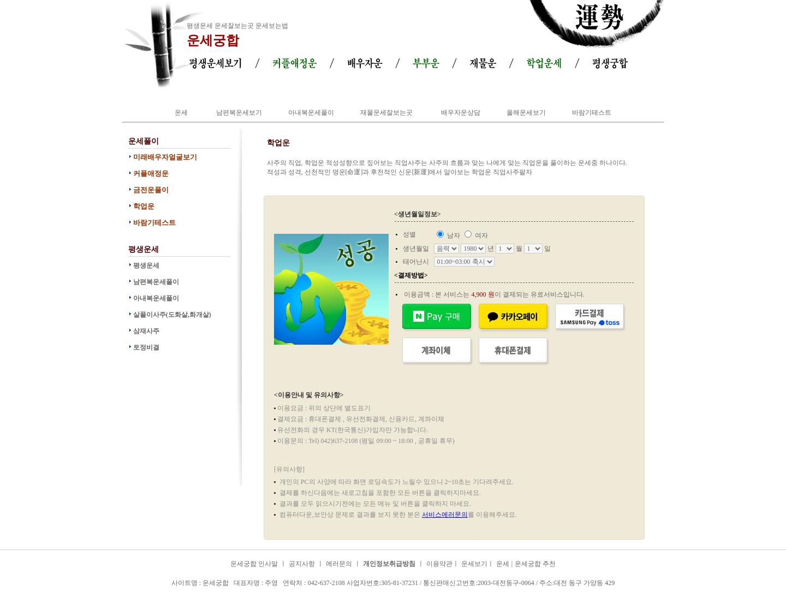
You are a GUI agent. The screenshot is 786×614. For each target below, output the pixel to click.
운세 (181, 112)
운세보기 (474, 564)
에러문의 (339, 564)
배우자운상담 (460, 112)
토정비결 (146, 347)
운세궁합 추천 (535, 564)
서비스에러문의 (445, 514)
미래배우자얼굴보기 (165, 157)
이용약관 (439, 564)
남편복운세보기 (239, 112)
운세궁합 (213, 40)
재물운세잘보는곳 (386, 112)
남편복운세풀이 (156, 282)
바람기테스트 (591, 112)
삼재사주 (146, 331)
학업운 (143, 206)
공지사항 (302, 564)
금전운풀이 (151, 190)
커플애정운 (151, 173)
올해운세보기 (526, 112)
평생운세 (146, 265)
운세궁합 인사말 (254, 564)
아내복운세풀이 (311, 112)
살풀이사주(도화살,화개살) (172, 314)
